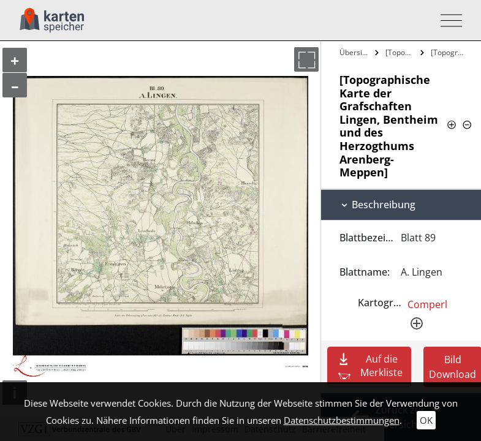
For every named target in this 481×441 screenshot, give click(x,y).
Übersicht (355, 52)
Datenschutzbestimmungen (342, 420)
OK (426, 420)
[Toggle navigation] (447, 20)
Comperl (427, 304)
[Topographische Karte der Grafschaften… (401, 52)
